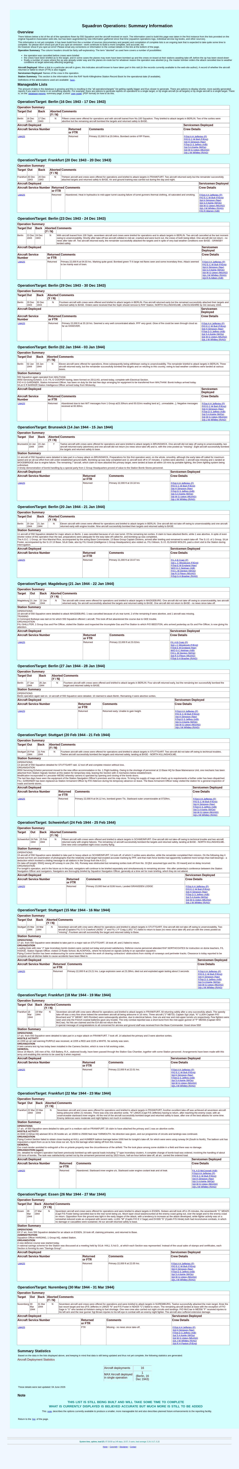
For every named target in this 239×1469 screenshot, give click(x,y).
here (72, 80)
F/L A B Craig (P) (179, 560)
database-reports (37, 93)
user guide (76, 93)
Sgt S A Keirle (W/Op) (195, 147)
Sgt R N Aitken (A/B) (212, 277)
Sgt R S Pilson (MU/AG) (183, 573)
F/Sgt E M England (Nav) (184, 565)
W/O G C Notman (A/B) (183, 568)
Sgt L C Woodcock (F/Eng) (184, 562)
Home (105, 1447)
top (33, 1419)
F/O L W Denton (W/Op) (183, 570)
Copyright (113, 1447)
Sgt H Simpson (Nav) (195, 141)
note (49, 1411)
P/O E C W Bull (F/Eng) (196, 139)
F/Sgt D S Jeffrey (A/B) (196, 144)
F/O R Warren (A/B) (209, 210)
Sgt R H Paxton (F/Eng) (185, 1343)
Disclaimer (124, 1447)
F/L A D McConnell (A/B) (204, 1170)
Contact (133, 1447)
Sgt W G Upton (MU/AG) (196, 149)
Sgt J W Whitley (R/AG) (196, 152)
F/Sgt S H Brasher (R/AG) (184, 576)
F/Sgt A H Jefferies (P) (195, 136)
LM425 (21, 136)
